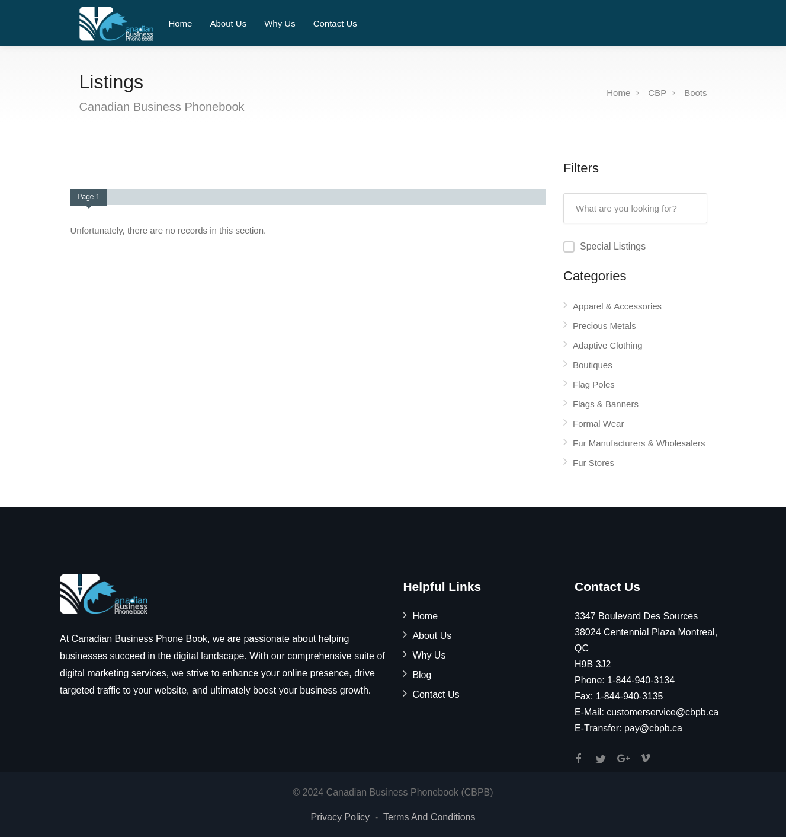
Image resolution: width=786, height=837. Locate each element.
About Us (228, 23)
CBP (657, 93)
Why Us (280, 23)
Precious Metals (604, 326)
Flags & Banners (606, 404)
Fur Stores (593, 463)
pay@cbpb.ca (653, 728)
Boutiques (592, 365)
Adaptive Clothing (608, 345)
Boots (695, 93)
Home (180, 23)
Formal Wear (598, 423)
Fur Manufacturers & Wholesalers (639, 443)
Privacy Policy (340, 817)
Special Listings (613, 246)
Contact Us (335, 23)
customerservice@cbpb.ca (662, 712)
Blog (421, 675)
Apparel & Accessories (617, 306)
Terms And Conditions (429, 817)
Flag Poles (594, 384)
